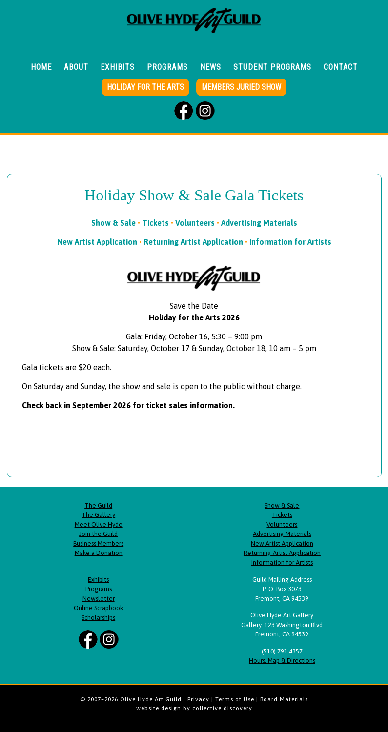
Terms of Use (234, 699)
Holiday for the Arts (145, 87)
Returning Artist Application (193, 241)
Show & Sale (113, 222)
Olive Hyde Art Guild (194, 27)
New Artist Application (97, 241)
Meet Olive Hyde (99, 524)
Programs (98, 589)
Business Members (98, 543)
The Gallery (98, 514)
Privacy (198, 699)
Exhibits (98, 579)
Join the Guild (98, 533)
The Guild (98, 505)
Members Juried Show (241, 87)
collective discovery (222, 708)
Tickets (155, 222)
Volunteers (195, 222)
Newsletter (98, 598)
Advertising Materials (259, 222)
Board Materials (284, 699)
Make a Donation (99, 552)
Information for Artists (290, 241)
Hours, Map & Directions (282, 660)
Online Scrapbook (98, 608)
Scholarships (98, 617)
